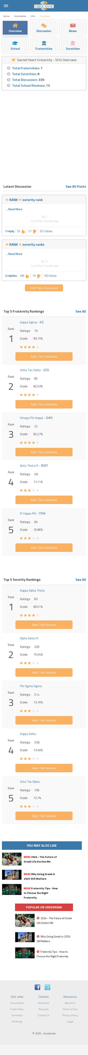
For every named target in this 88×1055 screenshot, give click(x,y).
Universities (17, 1003)
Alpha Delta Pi (29, 638)
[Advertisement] (44, 136)
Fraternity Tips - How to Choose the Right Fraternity (41, 892)
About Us (70, 1003)
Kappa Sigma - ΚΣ (32, 322)
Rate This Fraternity (44, 356)
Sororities (17, 1015)
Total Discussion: (25, 79)
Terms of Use (70, 1009)
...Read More (14, 209)
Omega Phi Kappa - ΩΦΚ (36, 417)
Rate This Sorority (44, 624)
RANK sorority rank (24, 199)
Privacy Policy (70, 1015)
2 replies (11, 275)
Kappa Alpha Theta (32, 590)
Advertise (43, 1003)
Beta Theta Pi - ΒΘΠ (34, 465)
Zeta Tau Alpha (30, 781)
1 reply (9, 231)
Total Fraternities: (26, 68)
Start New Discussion (44, 288)
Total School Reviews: (28, 85)
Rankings (17, 1021)
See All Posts (76, 186)
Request (43, 1009)
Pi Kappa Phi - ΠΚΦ (33, 513)
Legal (70, 1021)
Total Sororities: (24, 73)
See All (80, 311)
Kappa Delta (28, 733)
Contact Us (43, 1015)
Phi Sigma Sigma (31, 686)
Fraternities (17, 1009)
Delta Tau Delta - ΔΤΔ (34, 370)
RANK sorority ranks (24, 244)
